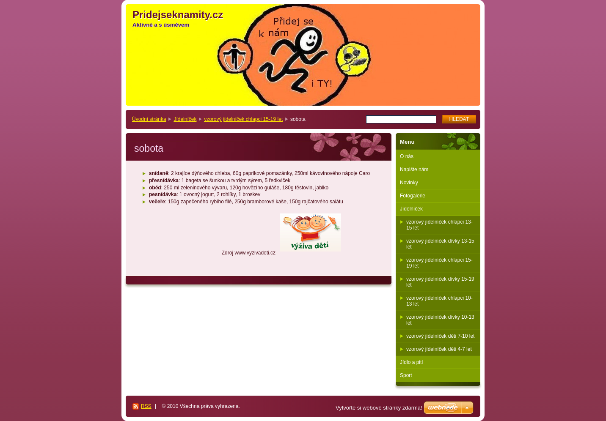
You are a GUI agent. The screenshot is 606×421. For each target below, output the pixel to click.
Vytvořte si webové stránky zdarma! (379, 408)
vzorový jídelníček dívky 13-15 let (440, 244)
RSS (146, 406)
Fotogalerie (412, 196)
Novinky (409, 183)
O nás (406, 156)
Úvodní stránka (149, 119)
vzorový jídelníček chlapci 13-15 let (439, 225)
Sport (406, 375)
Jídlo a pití (411, 362)
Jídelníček (185, 119)
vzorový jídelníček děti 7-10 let (440, 336)
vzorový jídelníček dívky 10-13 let (440, 320)
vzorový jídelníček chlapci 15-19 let (243, 119)
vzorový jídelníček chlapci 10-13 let (439, 301)
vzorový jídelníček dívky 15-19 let (440, 282)
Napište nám (414, 169)
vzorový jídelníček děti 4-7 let (439, 349)
